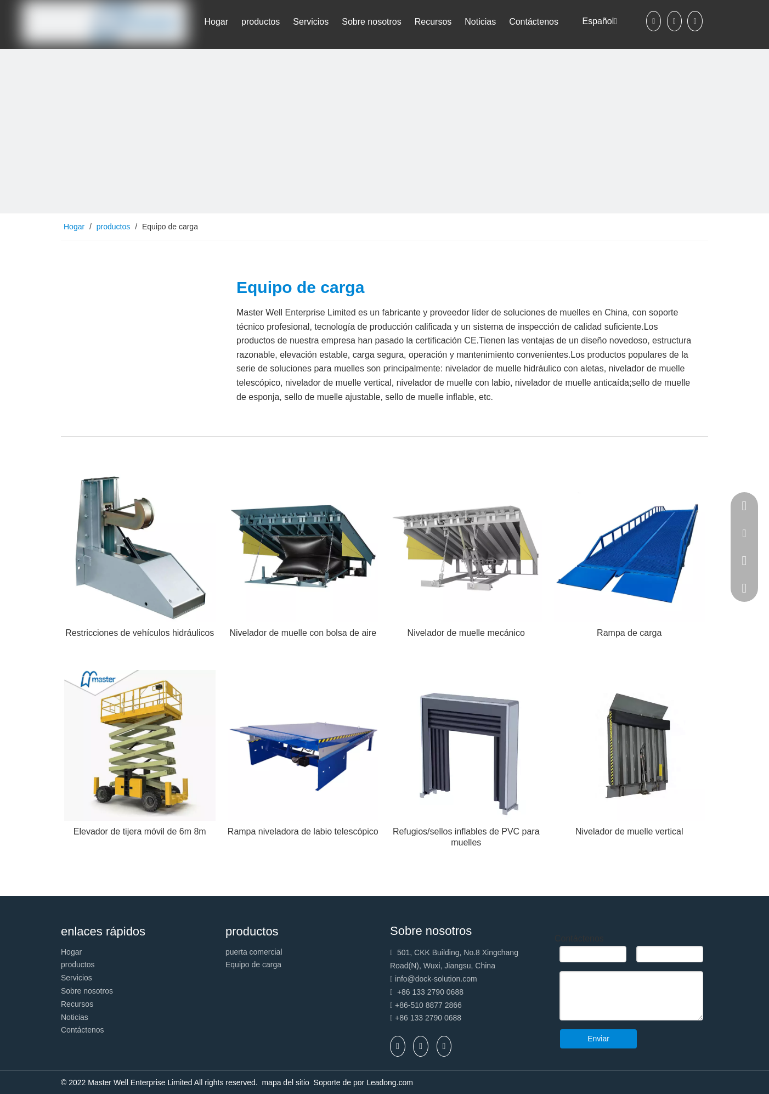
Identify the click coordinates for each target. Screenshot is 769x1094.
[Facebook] (653, 21)
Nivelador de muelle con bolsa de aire (302, 633)
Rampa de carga (629, 633)
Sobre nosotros (87, 990)
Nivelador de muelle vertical (629, 831)
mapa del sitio (286, 1082)
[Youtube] (694, 21)
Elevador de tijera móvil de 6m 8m (139, 831)
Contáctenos (82, 1029)
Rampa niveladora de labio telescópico (303, 831)
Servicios (76, 977)
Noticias (74, 1017)
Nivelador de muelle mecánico (466, 633)
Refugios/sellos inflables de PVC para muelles (466, 837)
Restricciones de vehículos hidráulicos (139, 633)
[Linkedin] (674, 21)
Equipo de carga (253, 964)
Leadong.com (389, 1082)
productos (77, 964)
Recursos (77, 1004)
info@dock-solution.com (436, 978)
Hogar (71, 952)
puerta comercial (253, 952)
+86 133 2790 (419, 1017)
